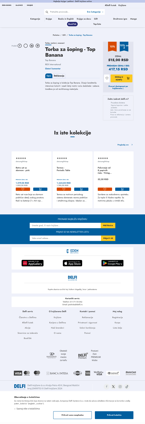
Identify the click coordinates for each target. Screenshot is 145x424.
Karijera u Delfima (57, 323)
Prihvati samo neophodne (73, 416)
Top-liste (124, 24)
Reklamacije (87, 318)
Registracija (117, 318)
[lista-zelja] (23, 190)
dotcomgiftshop (21, 162)
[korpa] (40, 190)
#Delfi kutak (27, 323)
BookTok (99, 24)
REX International (53, 65)
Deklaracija (59, 76)
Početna (56, 36)
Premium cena (115, 66)
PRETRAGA (108, 226)
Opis (49, 76)
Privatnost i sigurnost (87, 323)
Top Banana (50, 61)
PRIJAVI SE (108, 239)
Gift (107, 18)
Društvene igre (74, 24)
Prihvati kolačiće (114, 416)
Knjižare (57, 318)
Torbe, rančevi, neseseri (55, 44)
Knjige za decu (95, 18)
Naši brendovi (57, 328)
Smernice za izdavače (28, 334)
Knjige (50, 18)
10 (90, 211)
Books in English (77, 18)
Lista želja (117, 328)
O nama (57, 334)
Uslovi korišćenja (87, 328)
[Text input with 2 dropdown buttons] (68, 11)
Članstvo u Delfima (27, 318)
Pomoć (87, 334)
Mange (87, 24)
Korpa (117, 323)
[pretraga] (47, 12)
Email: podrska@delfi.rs (72, 305)
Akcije (27, 328)
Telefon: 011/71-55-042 (72, 303)
